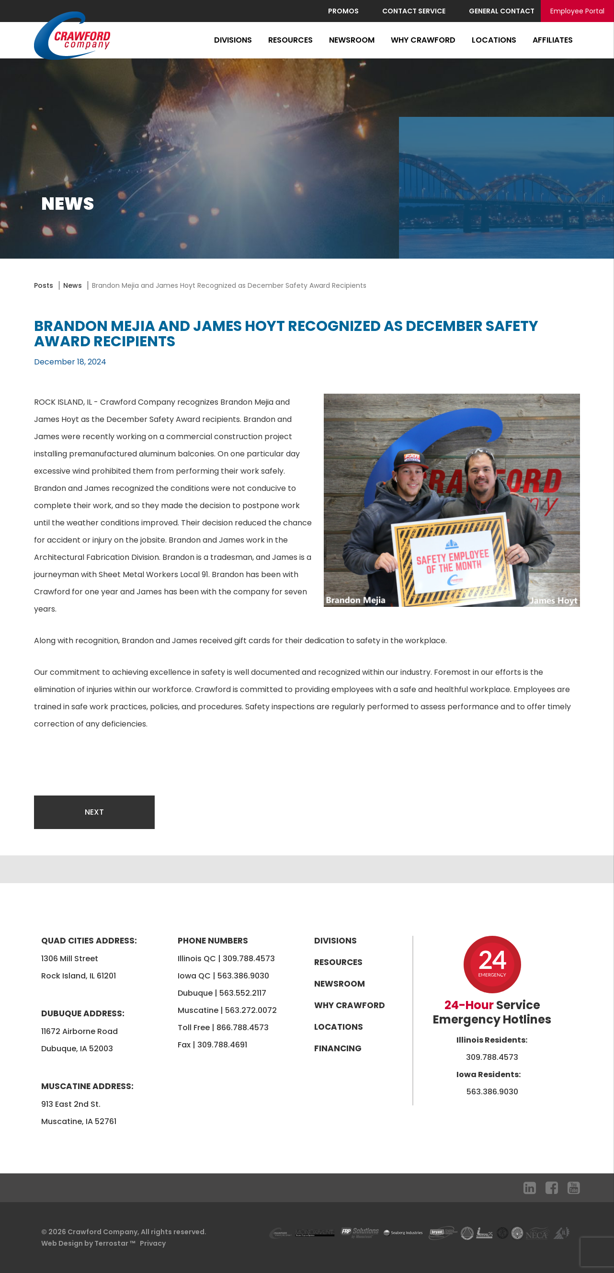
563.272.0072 (251, 1010)
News (72, 285)
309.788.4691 (222, 1044)
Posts (43, 285)
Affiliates (553, 39)
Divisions (233, 39)
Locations (494, 39)
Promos (343, 11)
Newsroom (352, 39)
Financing (338, 1048)
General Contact (501, 11)
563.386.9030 (243, 975)
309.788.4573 (249, 958)
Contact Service (413, 11)
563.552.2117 (242, 993)
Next (94, 812)
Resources (290, 39)
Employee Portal (577, 11)
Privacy (153, 1243)
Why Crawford (423, 39)
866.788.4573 (242, 1027)
